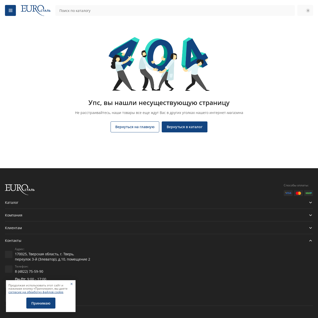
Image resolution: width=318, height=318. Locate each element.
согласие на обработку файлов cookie (35, 292)
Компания (13, 215)
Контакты (13, 240)
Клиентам (13, 227)
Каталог (11, 202)
